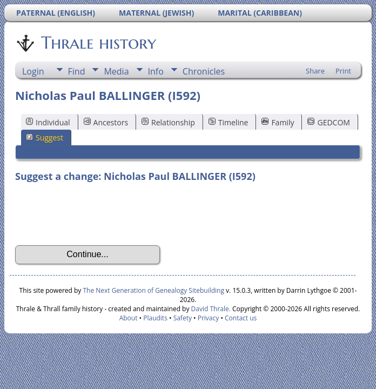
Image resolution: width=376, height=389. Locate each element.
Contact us (241, 318)
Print (343, 71)
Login (33, 71)
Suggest (44, 137)
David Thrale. (209, 308)
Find (76, 71)
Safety (182, 318)
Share (315, 71)
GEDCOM (328, 122)
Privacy (208, 318)
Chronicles (204, 71)
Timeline (229, 122)
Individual (48, 122)
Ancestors (106, 122)
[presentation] (97, 214)
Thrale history (97, 42)
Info (156, 71)
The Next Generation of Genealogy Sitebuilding (153, 290)
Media (116, 71)
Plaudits (155, 318)
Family (277, 122)
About (128, 318)
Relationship (168, 122)
